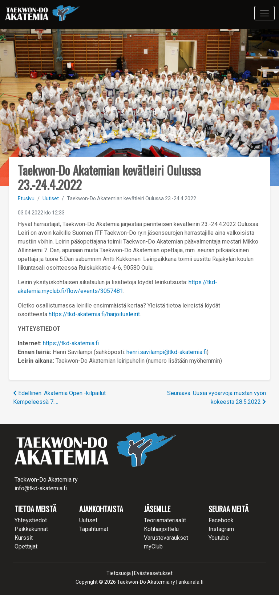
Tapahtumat (93, 529)
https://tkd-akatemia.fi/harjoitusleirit (94, 314)
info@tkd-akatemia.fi (41, 488)
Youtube (219, 537)
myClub (153, 546)
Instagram (221, 529)
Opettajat (26, 546)
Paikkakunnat (31, 529)
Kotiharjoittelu (161, 529)
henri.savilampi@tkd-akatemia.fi (166, 352)
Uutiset (51, 198)
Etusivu (26, 198)
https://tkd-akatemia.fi (71, 343)
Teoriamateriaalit (165, 520)
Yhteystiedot (31, 520)
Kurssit (24, 537)
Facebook (221, 520)
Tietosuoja (118, 573)
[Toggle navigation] (264, 13)
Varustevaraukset (166, 537)
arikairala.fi (190, 582)
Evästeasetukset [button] (153, 573)
